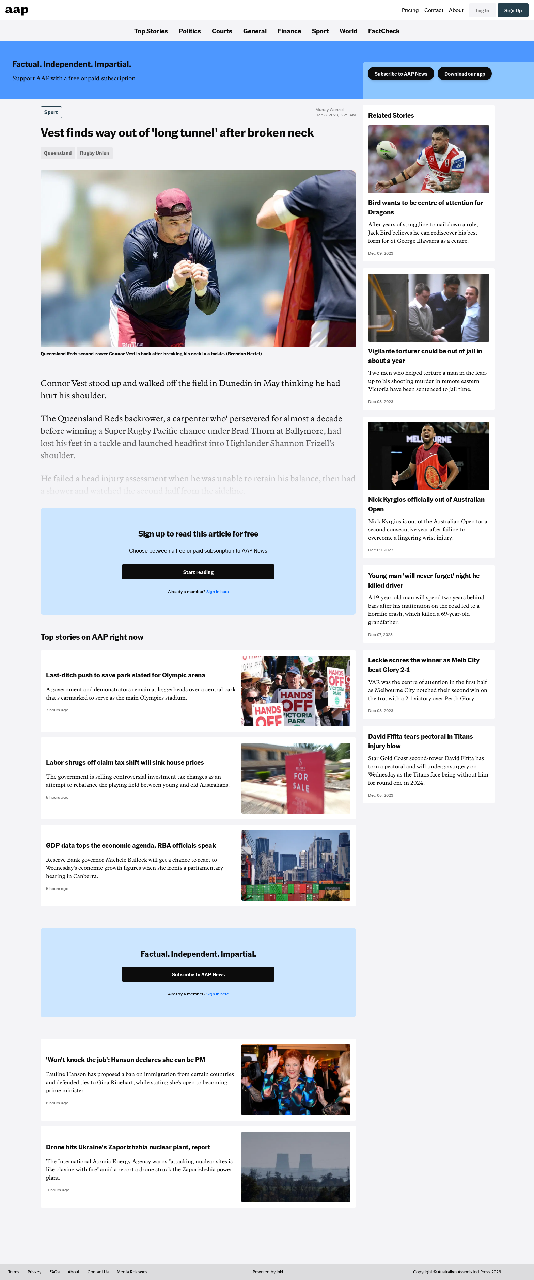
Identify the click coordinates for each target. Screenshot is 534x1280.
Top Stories (151, 30)
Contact (433, 10)
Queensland (58, 152)
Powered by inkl (268, 1271)
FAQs (54, 1271)
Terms (13, 1271)
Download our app (464, 73)
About (456, 10)
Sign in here (217, 591)
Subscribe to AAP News (401, 73)
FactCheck (384, 30)
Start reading (198, 572)
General (255, 30)
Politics (190, 30)
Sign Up (513, 10)
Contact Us (98, 1271)
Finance (289, 30)
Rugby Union (94, 152)
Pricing (410, 10)
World (348, 30)
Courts (222, 30)
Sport (320, 30)
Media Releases (132, 1271)
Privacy (34, 1271)
